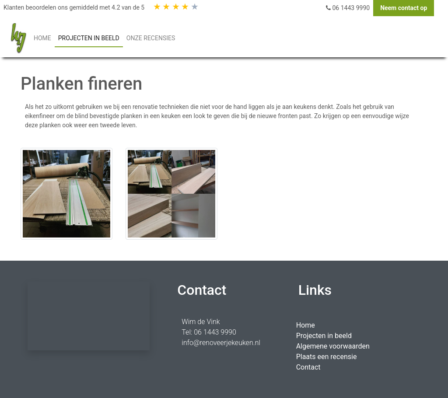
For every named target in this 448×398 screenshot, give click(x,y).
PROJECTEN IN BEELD (88, 38)
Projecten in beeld (324, 336)
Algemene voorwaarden (333, 346)
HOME (44, 37)
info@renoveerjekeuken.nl (221, 343)
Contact (308, 367)
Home (305, 325)
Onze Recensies (150, 38)
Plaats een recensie (326, 357)
